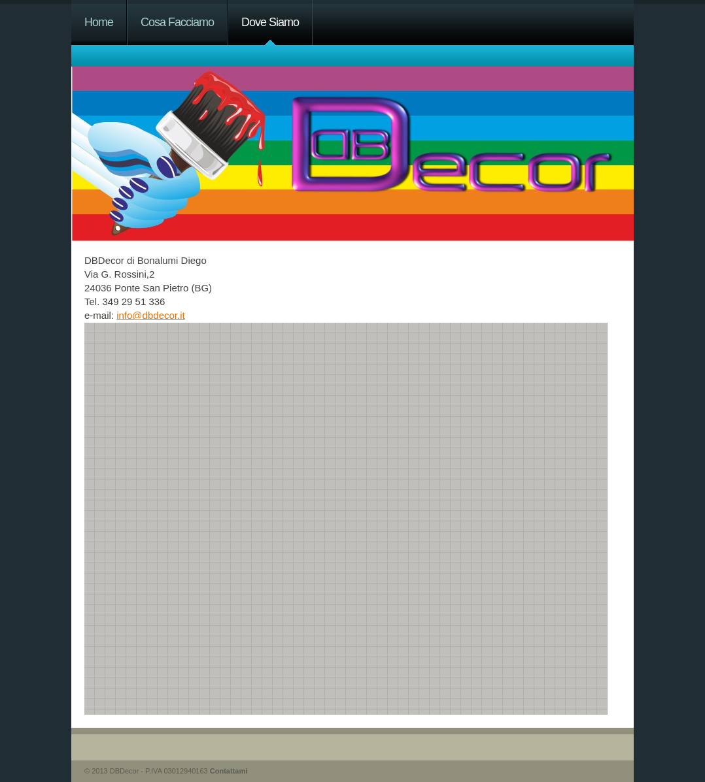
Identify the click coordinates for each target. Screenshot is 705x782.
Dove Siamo (270, 22)
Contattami (228, 771)
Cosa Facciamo (177, 22)
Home (98, 22)
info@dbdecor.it (150, 315)
